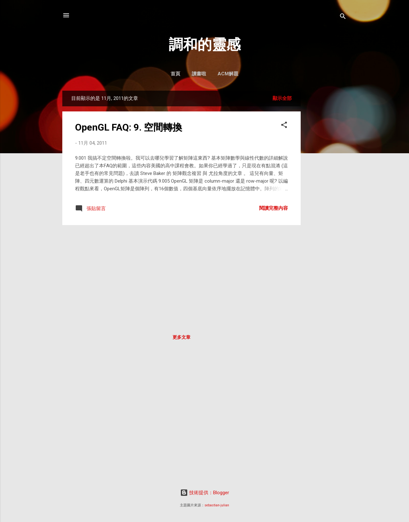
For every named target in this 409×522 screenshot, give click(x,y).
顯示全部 (282, 98)
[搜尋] (343, 17)
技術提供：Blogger (204, 493)
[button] (284, 126)
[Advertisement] (326, 186)
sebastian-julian (216, 505)
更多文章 (181, 337)
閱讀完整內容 (273, 208)
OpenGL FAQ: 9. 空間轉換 (128, 127)
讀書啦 (199, 74)
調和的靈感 (205, 44)
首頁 (175, 74)
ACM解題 (228, 74)
